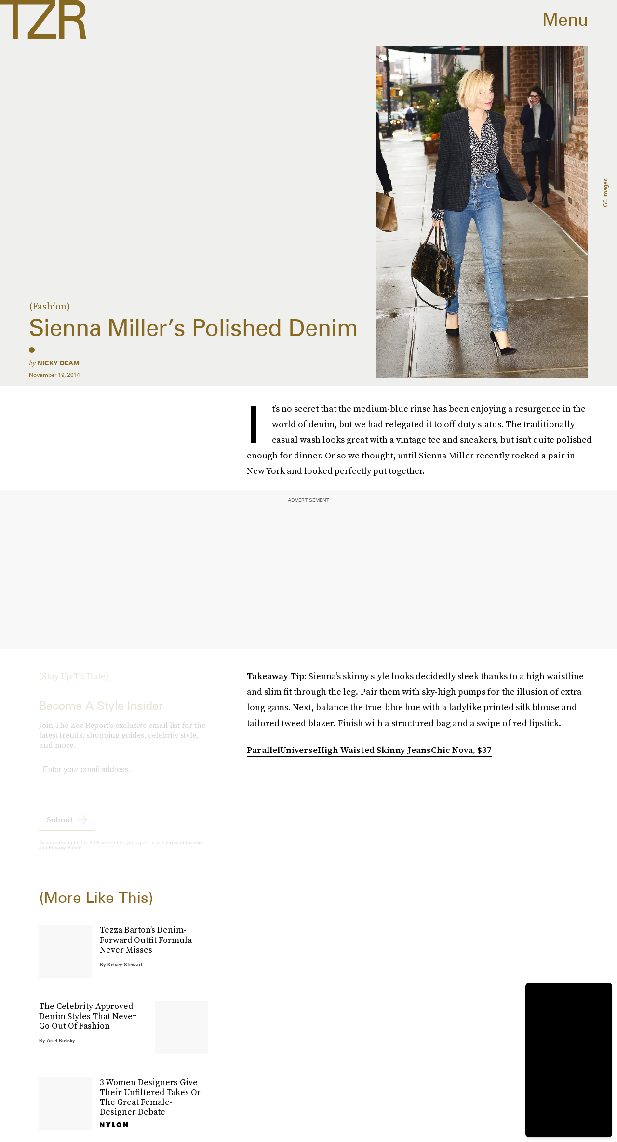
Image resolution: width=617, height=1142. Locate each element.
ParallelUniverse (282, 750)
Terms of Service (183, 850)
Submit (60, 827)
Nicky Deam (58, 363)
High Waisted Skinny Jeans (374, 750)
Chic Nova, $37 (461, 750)
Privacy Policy (65, 855)
